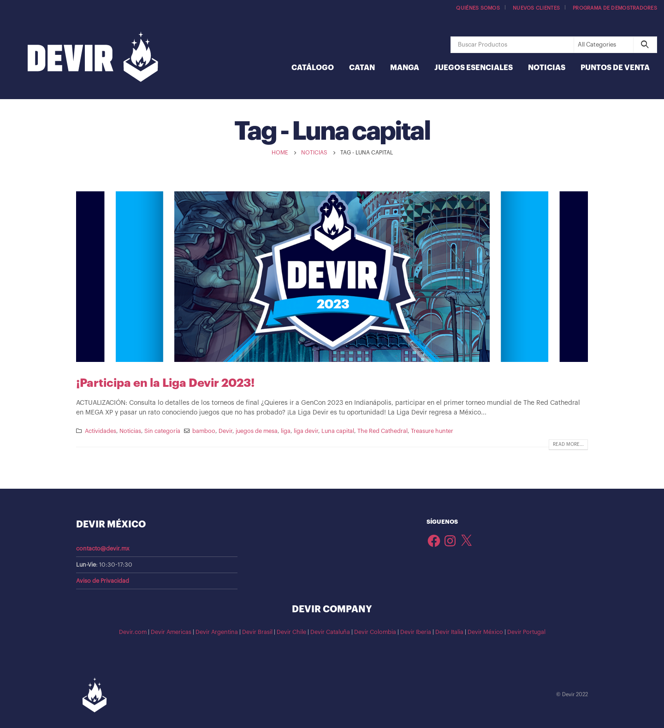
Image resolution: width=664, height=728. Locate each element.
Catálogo (312, 67)
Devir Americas (171, 632)
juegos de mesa (257, 431)
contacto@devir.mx (103, 548)
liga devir (306, 431)
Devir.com (133, 632)
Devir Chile (291, 632)
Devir (225, 431)
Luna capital (337, 431)
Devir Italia (449, 632)
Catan (362, 67)
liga (285, 431)
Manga (404, 67)
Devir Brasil (257, 632)
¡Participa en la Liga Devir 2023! (165, 383)
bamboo (203, 431)
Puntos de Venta (615, 67)
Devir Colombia (375, 632)
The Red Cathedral (382, 431)
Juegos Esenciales (473, 67)
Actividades (100, 431)
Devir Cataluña (330, 632)
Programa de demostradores (615, 8)
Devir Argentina (217, 632)
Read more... (568, 444)
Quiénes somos (478, 8)
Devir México (485, 632)
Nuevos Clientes (536, 8)
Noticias (546, 67)
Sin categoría (162, 431)
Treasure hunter (432, 431)
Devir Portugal (526, 632)
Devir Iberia (415, 632)
